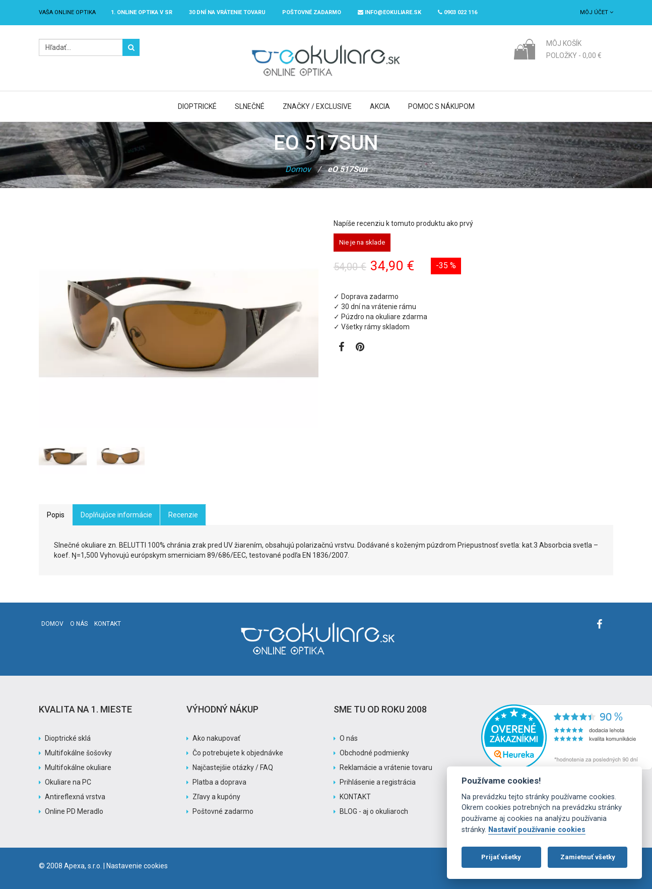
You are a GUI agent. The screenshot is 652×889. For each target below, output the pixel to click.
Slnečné (250, 106)
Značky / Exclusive (317, 106)
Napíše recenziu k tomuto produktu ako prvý (403, 223)
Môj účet (596, 12)
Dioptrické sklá (68, 738)
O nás (79, 623)
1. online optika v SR (141, 12)
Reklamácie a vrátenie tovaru (386, 767)
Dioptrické (197, 106)
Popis (55, 515)
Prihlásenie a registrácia (378, 782)
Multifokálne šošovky (78, 753)
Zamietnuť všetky (587, 857)
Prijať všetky (501, 857)
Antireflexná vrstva (75, 797)
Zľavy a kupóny (216, 797)
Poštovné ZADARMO (311, 12)
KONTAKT (355, 797)
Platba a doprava (219, 782)
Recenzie (183, 515)
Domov (298, 169)
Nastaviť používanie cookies (536, 829)
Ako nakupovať (216, 738)
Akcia (380, 106)
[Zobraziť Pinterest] (360, 348)
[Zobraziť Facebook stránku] (341, 348)
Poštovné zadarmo (222, 811)
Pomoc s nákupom (441, 106)
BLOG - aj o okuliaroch (374, 811)
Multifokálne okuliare (78, 767)
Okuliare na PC (68, 782)
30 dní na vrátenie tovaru (227, 12)
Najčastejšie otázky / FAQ (232, 767)
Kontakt (107, 623)
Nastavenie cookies (137, 866)
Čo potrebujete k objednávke (237, 753)
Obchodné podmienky (374, 753)
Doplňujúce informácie (116, 515)
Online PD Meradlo (74, 811)
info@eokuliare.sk (389, 12)
